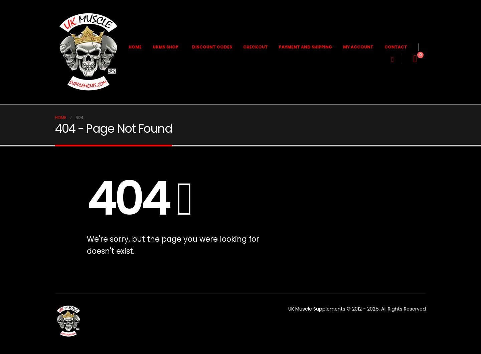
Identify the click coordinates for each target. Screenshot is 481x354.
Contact (395, 47)
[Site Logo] (88, 52)
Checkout (255, 47)
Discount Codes (212, 47)
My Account (358, 47)
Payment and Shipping (305, 47)
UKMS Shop (165, 47)
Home (135, 47)
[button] (392, 59)
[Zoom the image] (68, 308)
